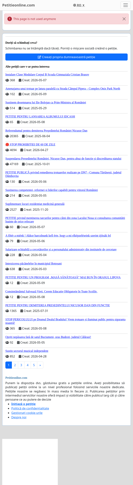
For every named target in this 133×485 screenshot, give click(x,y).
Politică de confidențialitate (30, 408)
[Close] (124, 19)
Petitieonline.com (18, 5)
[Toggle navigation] (125, 5)
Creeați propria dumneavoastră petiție (66, 57)
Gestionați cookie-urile (27, 413)
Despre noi (18, 417)
